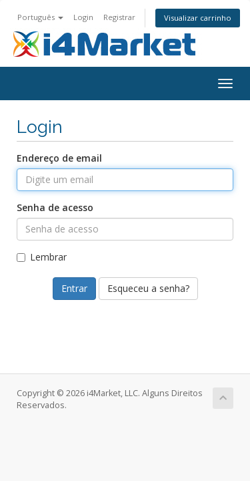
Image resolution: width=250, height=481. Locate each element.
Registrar (119, 17)
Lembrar (42, 257)
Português (40, 17)
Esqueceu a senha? (148, 288)
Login (83, 17)
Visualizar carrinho (197, 18)
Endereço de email (59, 158)
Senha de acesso (55, 207)
